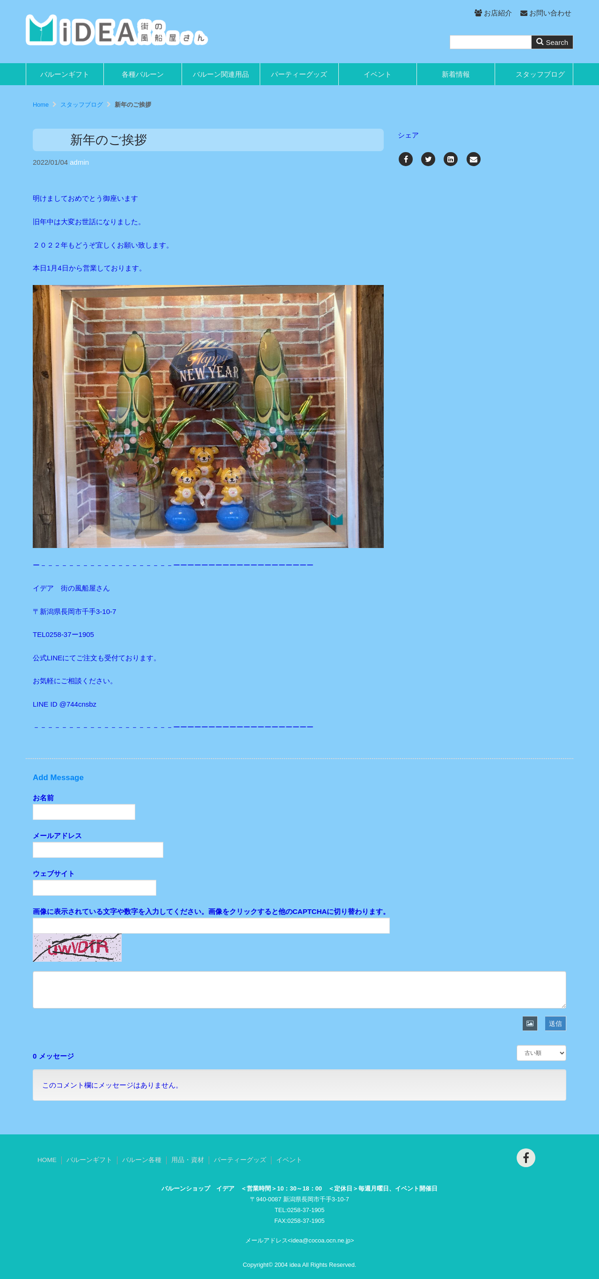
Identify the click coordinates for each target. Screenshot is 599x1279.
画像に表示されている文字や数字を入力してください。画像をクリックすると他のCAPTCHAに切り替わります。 (211, 911)
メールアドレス (57, 836)
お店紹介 (493, 13)
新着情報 (456, 74)
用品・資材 (187, 1159)
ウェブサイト (54, 873)
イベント (378, 74)
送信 (555, 1023)
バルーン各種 (141, 1159)
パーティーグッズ (299, 74)
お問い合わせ (545, 13)
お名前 (43, 798)
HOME (47, 1159)
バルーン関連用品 (221, 74)
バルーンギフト (64, 74)
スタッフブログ (540, 74)
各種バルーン (143, 74)
